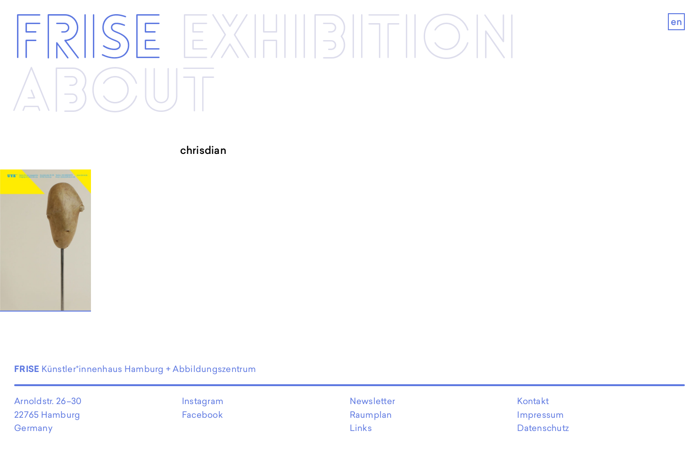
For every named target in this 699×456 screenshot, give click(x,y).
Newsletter (372, 401)
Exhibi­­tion (348, 40)
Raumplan (371, 415)
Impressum (540, 415)
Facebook (202, 415)
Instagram (202, 401)
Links (361, 428)
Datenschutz (543, 428)
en (677, 21)
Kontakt (533, 401)
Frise (87, 40)
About (114, 93)
